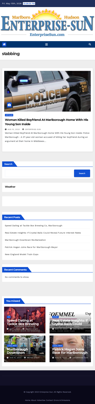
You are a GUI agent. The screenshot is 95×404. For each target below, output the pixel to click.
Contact (49, 400)
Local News (12, 345)
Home (27, 400)
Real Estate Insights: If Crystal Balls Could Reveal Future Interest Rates (43, 232)
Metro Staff (30, 329)
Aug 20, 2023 (61, 329)
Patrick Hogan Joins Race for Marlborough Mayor (31, 247)
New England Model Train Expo (22, 254)
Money (55, 317)
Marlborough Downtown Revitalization (25, 240)
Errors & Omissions (62, 400)
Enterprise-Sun (31, 129)
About (33, 400)
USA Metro (77, 329)
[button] (90, 44)
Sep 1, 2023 (15, 329)
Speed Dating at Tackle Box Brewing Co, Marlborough (33, 225)
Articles (9, 115)
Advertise (41, 400)
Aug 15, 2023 (16, 358)
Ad (9, 317)
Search (8, 164)
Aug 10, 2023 (14, 129)
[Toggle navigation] (47, 44)
